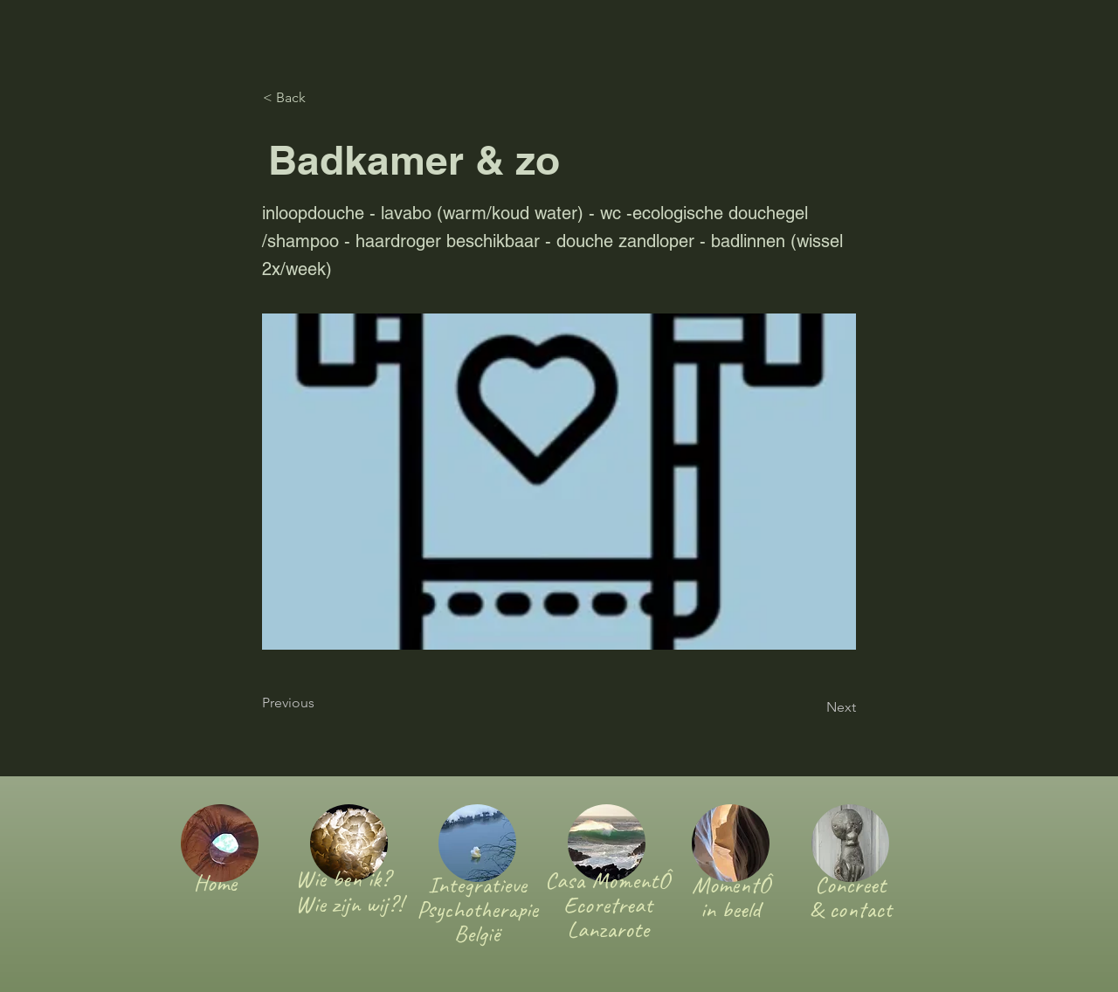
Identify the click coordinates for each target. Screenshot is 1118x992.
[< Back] (320, 97)
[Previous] (319, 702)
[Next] (812, 707)
